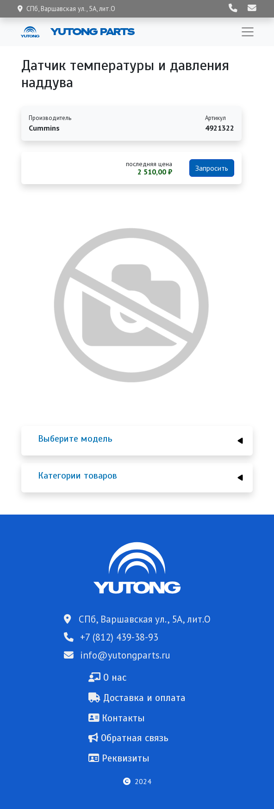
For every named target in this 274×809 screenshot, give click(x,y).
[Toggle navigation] (247, 32)
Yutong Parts (91, 31)
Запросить (211, 168)
